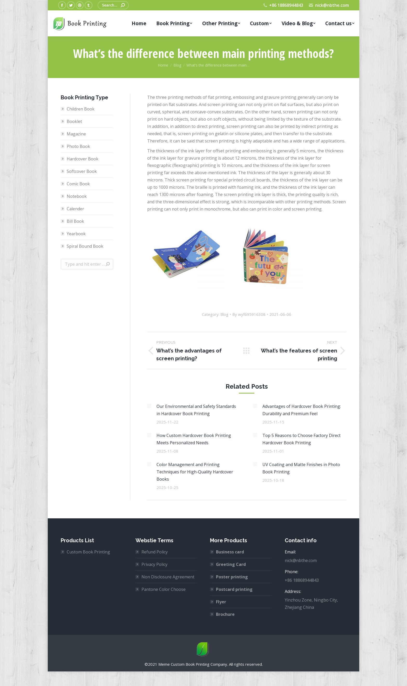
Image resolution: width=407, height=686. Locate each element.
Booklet (74, 121)
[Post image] (149, 406)
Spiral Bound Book (85, 246)
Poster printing (232, 577)
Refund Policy (154, 552)
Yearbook (76, 234)
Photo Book (78, 146)
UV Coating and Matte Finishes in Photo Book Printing (301, 468)
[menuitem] (139, 23)
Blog (224, 314)
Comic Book (78, 184)
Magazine (76, 134)
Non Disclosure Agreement (167, 577)
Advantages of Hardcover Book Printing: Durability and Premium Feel (301, 409)
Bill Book (75, 221)
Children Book (80, 109)
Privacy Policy (154, 564)
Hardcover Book (82, 159)
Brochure (225, 614)
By (249, 314)
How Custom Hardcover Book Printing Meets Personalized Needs (194, 439)
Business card (230, 552)
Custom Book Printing (88, 552)
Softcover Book (82, 171)
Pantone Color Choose (163, 589)
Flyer (221, 602)
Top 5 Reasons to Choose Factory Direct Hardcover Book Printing (301, 439)
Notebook (77, 196)
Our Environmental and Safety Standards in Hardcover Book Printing (196, 409)
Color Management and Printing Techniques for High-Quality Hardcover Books (195, 472)
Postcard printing (234, 589)
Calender (75, 209)
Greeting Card (231, 564)
